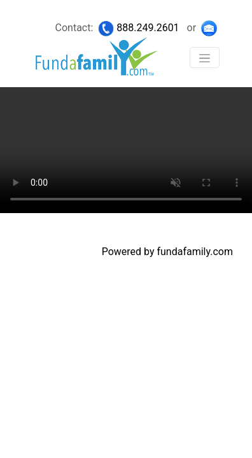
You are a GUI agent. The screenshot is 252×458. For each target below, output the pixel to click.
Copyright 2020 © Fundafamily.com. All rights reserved (105, 224)
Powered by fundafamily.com (167, 252)
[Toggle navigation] (205, 57)
